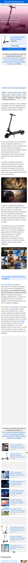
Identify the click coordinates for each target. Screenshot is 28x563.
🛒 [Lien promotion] (14, 49)
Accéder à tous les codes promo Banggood (14, 87)
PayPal (22, 321)
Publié (2, 26)
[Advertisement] (14, 75)
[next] (14, 552)
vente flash (7, 284)
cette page (14, 309)
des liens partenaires (18, 27)
